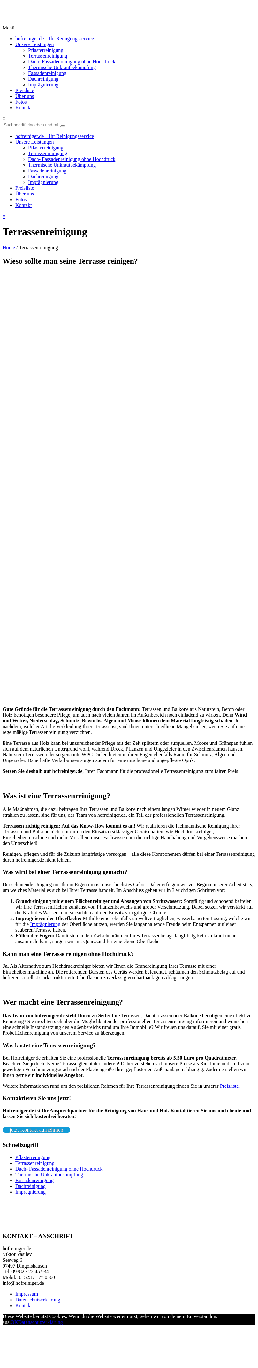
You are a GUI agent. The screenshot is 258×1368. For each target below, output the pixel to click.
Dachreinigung (43, 79)
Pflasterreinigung (45, 50)
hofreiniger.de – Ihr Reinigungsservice (54, 38)
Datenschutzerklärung (37, 1299)
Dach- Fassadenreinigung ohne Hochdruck (71, 61)
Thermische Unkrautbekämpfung (62, 67)
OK (14, 1322)
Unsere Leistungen (34, 44)
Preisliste (24, 90)
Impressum (26, 1294)
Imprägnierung (43, 84)
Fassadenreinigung (47, 73)
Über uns (24, 96)
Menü (8, 27)
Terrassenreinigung (47, 56)
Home (9, 247)
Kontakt (23, 107)
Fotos (21, 102)
